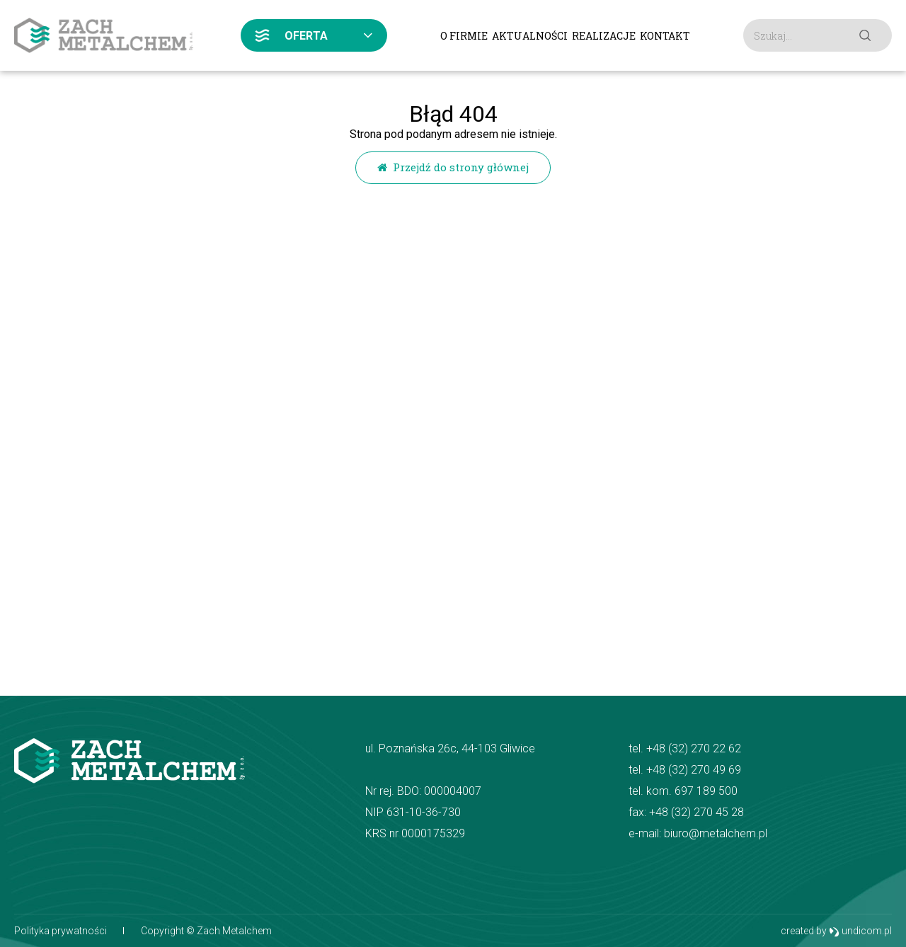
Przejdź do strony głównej (453, 167)
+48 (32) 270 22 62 (693, 748)
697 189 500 (706, 791)
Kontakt (665, 35)
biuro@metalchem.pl (715, 833)
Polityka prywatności (60, 930)
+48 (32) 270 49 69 (693, 769)
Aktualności (530, 35)
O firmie (464, 35)
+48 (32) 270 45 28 (696, 812)
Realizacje (604, 35)
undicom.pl (860, 931)
